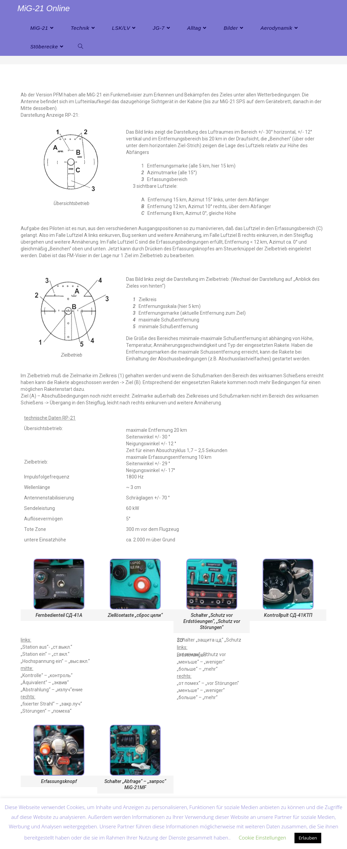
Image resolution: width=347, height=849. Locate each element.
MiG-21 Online (43, 8)
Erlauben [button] (308, 838)
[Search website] (80, 46)
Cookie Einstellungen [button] (262, 837)
